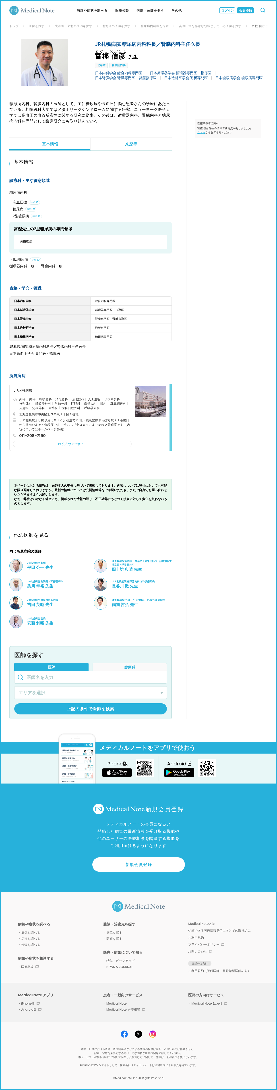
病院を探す (114, 932)
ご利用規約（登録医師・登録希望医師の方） (219, 971)
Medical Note (116, 1003)
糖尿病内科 (119, 65)
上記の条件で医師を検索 (90, 709)
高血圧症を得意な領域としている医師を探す (210, 26)
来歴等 (131, 144)
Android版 (31, 1009)
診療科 (129, 667)
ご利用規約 (196, 937)
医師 (51, 667)
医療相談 (122, 10)
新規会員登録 (139, 864)
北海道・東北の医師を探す (73, 26)
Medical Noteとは (201, 923)
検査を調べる (30, 944)
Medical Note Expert (209, 1003)
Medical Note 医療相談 (125, 1009)
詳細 (33, 202)
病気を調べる (30, 932)
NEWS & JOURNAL (119, 967)
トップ (14, 26)
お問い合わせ (200, 951)
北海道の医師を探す (117, 26)
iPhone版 (30, 1003)
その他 (177, 10)
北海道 (101, 65)
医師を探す (37, 26)
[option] (45, 62)
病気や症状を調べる (92, 10)
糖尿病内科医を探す (155, 26)
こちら (201, 132)
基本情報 (50, 144)
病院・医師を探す (150, 10)
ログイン (227, 10)
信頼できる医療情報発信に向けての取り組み (219, 930)
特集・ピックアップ (120, 961)
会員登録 (245, 10)
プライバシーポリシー (206, 944)
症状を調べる (30, 938)
